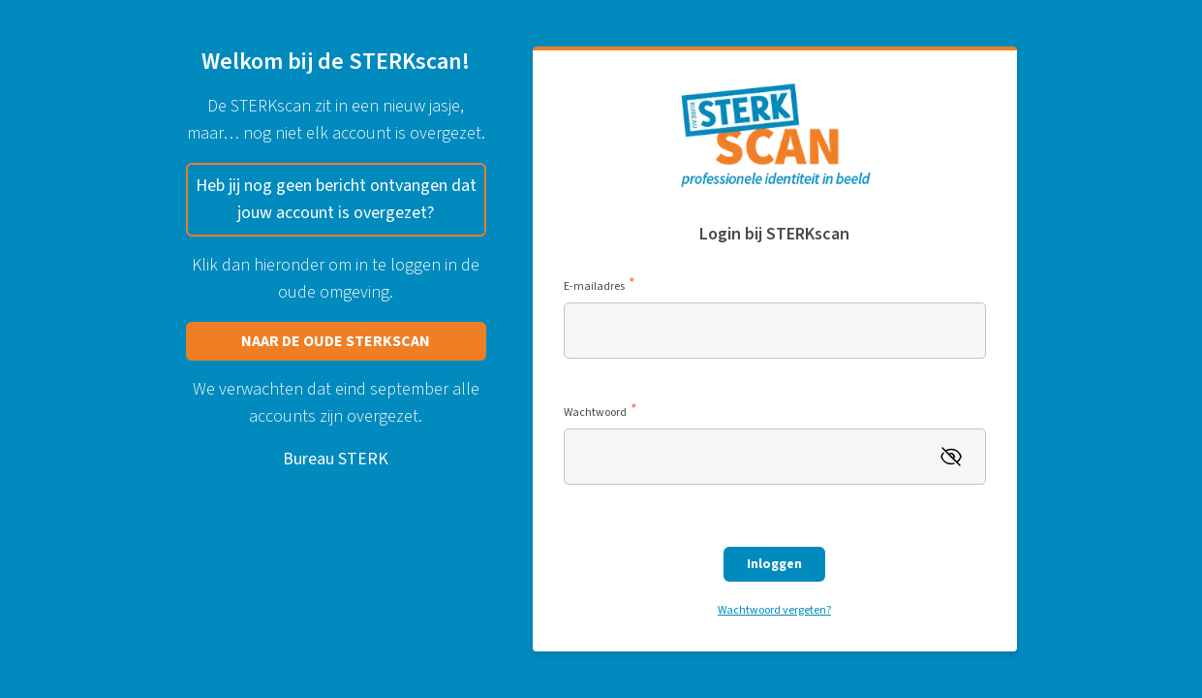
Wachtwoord (600, 413)
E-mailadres (599, 287)
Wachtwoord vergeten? (774, 610)
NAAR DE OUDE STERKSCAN (335, 341)
